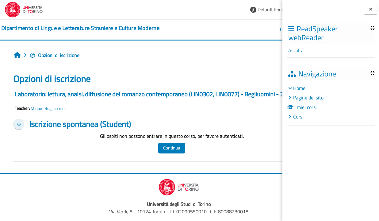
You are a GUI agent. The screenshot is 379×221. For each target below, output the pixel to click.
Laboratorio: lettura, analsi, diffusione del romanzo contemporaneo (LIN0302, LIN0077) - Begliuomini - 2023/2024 (129, 97)
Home (299, 88)
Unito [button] (212, 29)
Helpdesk (246, 29)
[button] (194, 9)
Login (267, 9)
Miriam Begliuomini (48, 115)
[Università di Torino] (24, 9)
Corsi (298, 116)
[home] (80, 28)
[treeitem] (330, 102)
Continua (153, 155)
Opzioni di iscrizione (54, 55)
